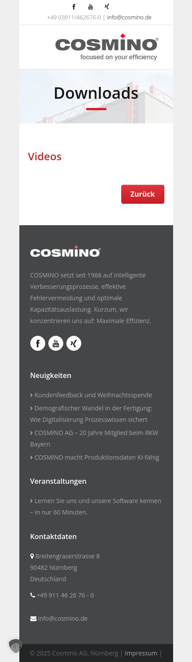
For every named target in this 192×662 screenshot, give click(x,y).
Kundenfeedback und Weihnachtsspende (93, 395)
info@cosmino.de (129, 17)
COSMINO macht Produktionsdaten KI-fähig (97, 457)
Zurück (142, 194)
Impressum (141, 653)
